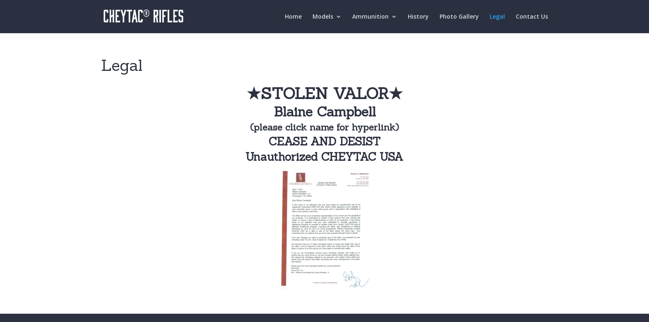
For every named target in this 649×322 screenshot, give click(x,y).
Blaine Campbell (325, 111)
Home (293, 17)
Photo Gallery (459, 17)
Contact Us (532, 17)
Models (322, 17)
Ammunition (370, 17)
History (418, 17)
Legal (497, 17)
